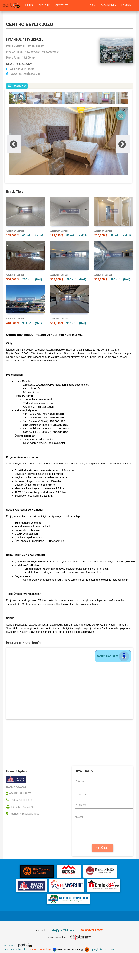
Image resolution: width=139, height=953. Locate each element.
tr (92, 5)
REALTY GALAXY (19, 64)
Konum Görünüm (113, 656)
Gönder (102, 847)
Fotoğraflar (17, 85)
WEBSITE (61, 5)
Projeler (44, 5)
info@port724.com (62, 930)
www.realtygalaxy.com (23, 73)
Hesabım (127, 5)
